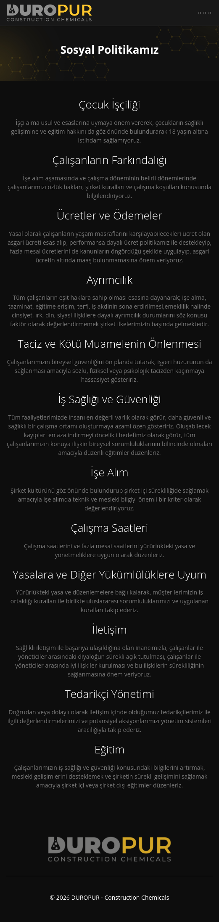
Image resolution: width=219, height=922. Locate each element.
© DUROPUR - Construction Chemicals (109, 892)
